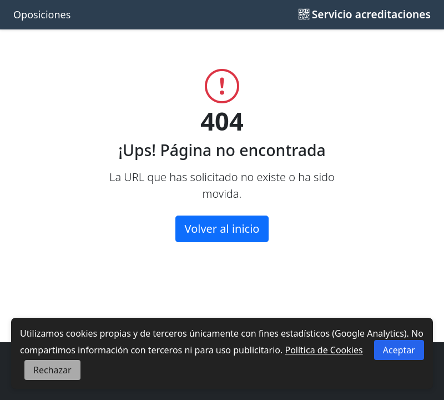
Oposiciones (41, 14)
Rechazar (52, 370)
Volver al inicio (222, 228)
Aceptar (399, 350)
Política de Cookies (323, 350)
